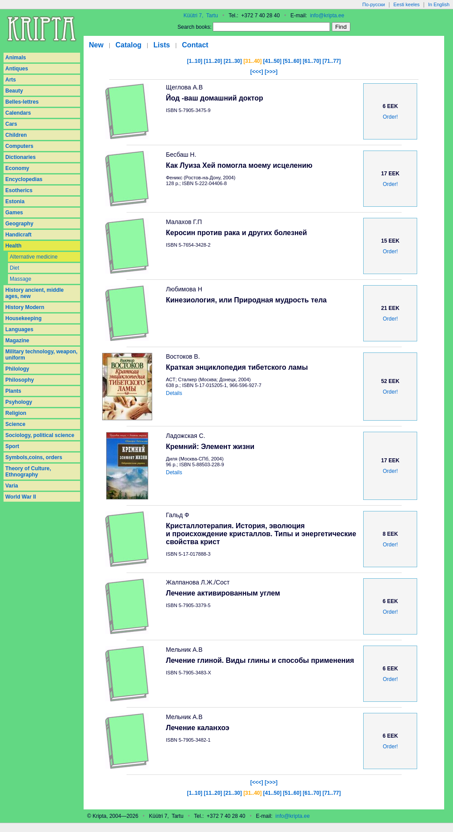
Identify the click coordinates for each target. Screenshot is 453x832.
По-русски (373, 4)
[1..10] (195, 61)
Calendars (18, 113)
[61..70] (312, 61)
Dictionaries (20, 157)
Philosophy (19, 380)
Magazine (17, 340)
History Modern (24, 307)
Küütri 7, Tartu (201, 15)
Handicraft (18, 235)
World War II (20, 497)
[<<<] (256, 72)
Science (15, 424)
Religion (15, 413)
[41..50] (272, 61)
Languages (19, 329)
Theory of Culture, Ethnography (28, 471)
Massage (20, 279)
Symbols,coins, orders (33, 457)
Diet (14, 268)
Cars (11, 124)
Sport (12, 446)
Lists (162, 45)
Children (16, 135)
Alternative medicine (34, 257)
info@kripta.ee (327, 15)
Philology (17, 369)
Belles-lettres (21, 102)
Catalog (128, 45)
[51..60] (292, 61)
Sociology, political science (39, 435)
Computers (19, 146)
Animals (15, 57)
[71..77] (331, 61)
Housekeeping (23, 318)
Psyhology (18, 402)
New (96, 45)
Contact (195, 45)
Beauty (14, 91)
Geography (19, 224)
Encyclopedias (23, 179)
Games (14, 212)
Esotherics (18, 190)
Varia (11, 486)
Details (174, 393)
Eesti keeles (406, 4)
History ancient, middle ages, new (34, 293)
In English (438, 4)
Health (13, 246)
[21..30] (232, 61)
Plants (13, 391)
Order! (390, 117)
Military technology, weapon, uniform (41, 354)
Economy (17, 168)
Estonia (14, 201)
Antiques (16, 69)
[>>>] (271, 72)
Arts (10, 80)
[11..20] (213, 61)
